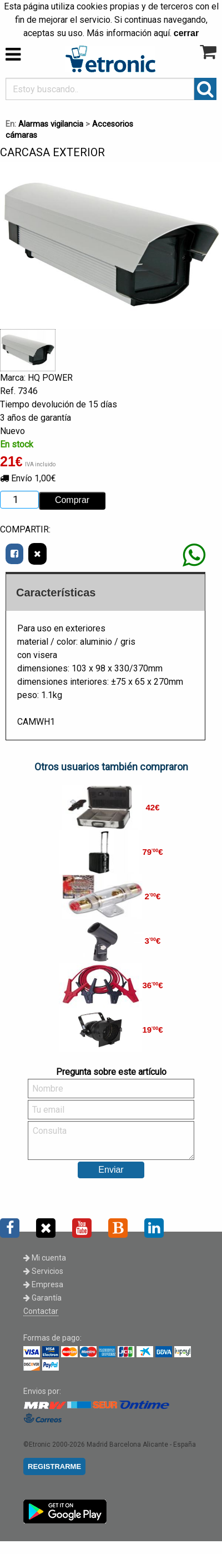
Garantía (42, 1297)
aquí (162, 33)
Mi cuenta (44, 1257)
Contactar (40, 1311)
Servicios (43, 1271)
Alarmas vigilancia (50, 124)
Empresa (43, 1284)
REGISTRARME (54, 1466)
